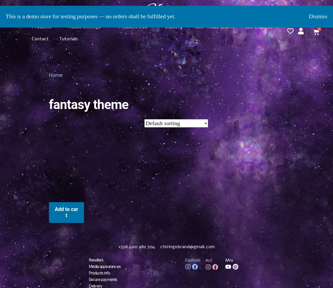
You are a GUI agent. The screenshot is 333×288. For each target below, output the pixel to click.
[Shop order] (176, 123)
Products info (101, 272)
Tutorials (68, 39)
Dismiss (318, 16)
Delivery (96, 284)
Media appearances (106, 266)
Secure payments (104, 278)
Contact (40, 39)
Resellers (97, 260)
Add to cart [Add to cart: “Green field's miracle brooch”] (66, 212)
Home (56, 75)
